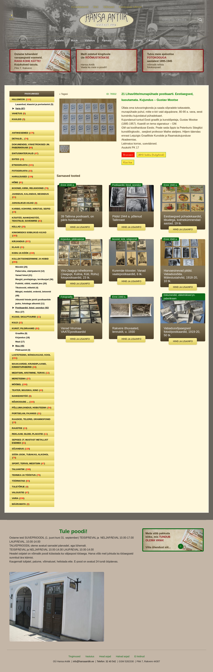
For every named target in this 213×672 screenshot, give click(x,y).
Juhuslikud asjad (24, 203)
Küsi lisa (127, 162)
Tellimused (108, 7)
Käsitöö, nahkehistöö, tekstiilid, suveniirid (27, 219)
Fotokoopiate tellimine (130, 7)
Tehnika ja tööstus (26, 475)
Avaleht (59, 40)
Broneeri (128, 154)
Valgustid (20, 492)
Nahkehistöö (22, 396)
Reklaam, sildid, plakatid (30, 434)
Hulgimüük (21, 99)
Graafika (21, 333)
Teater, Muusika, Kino (27, 390)
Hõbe (17, 182)
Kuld (17, 322)
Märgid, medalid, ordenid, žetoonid (33, 293)
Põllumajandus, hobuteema (31, 407)
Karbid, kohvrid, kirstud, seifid (31, 210)
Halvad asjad (122, 656)
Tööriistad (21, 481)
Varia (20, 108)
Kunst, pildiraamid (25, 328)
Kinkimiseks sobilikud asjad (29, 234)
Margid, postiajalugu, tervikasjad (34, 279)
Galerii (137, 40)
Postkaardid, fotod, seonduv (32, 307)
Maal (20, 341)
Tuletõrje (20, 486)
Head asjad (105, 656)
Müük (74, 40)
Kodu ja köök (23, 253)
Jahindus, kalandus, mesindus (30, 195)
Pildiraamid (22, 350)
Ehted (18, 159)
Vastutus (89, 656)
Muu (19, 312)
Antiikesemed (23, 133)
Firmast (107, 40)
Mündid (21, 267)
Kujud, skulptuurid (26, 317)
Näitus (122, 40)
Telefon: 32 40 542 (106, 661)
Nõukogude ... (23, 402)
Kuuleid (18, 119)
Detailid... (20, 138)
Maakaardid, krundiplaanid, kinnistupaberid (29, 365)
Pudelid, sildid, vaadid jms (31, 283)
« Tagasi (63, 94)
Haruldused (22, 176)
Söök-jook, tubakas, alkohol (30, 456)
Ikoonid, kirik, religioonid (30, 188)
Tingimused (74, 656)
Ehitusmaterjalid (25, 153)
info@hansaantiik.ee (83, 661)
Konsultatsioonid (79, 7)
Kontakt (154, 40)
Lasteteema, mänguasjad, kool (31, 356)
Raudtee (19, 428)
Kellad (19, 226)
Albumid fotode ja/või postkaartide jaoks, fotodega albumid (33, 301)
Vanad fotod (23, 275)
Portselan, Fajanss (26, 413)
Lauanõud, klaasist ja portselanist (34, 104)
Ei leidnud (139, 656)
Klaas (18, 247)
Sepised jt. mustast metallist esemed (30, 441)
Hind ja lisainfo (80, 227)
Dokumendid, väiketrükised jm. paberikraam (31, 146)
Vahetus (90, 40)
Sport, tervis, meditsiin (28, 463)
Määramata (20, 504)
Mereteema (21, 378)
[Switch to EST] (11, 18)
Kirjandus (21, 241)
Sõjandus (21, 448)
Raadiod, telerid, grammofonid (31, 421)
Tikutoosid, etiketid (26, 287)
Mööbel (19, 384)
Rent (95, 7)
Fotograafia (22, 171)
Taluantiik (21, 469)
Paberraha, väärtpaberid (30, 271)
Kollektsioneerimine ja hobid (30, 260)
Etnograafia (23, 165)
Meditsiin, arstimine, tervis (31, 373)
